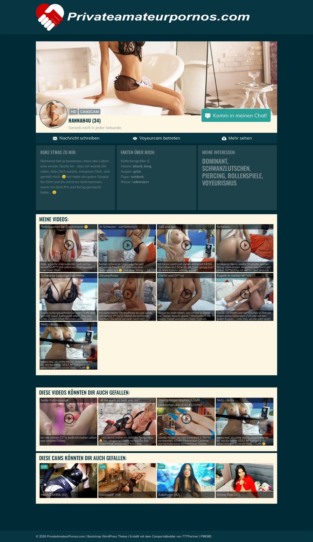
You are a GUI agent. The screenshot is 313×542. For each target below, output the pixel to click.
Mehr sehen (237, 138)
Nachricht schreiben (76, 138)
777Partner (190, 536)
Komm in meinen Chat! (236, 115)
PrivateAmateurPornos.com (66, 536)
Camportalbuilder (164, 536)
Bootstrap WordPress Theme (107, 536)
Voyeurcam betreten (156, 138)
